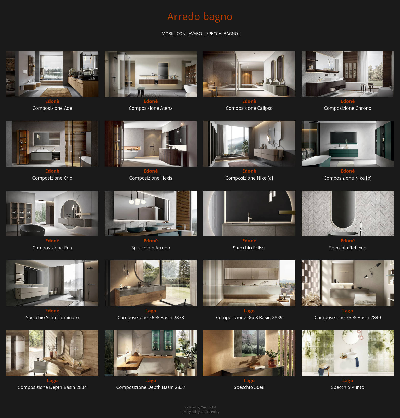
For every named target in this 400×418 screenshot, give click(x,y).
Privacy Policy (190, 412)
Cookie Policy (210, 412)
